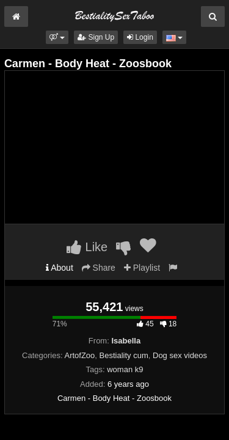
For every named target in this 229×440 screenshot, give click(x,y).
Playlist (142, 268)
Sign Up (96, 37)
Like (87, 247)
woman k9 (125, 369)
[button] (57, 37)
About (59, 268)
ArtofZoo (79, 355)
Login (140, 37)
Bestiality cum (124, 355)
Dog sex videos (180, 355)
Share (98, 268)
